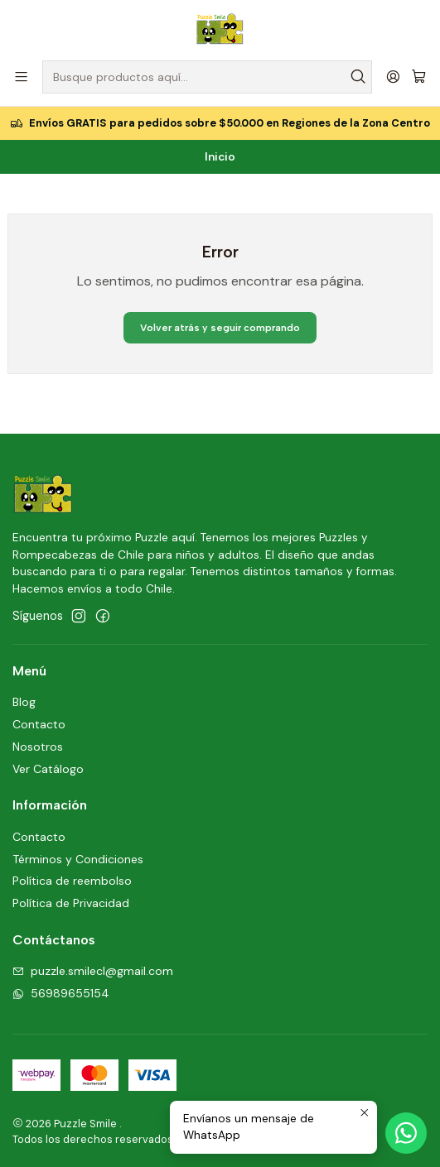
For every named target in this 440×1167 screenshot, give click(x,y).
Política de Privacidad (70, 903)
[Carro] (419, 77)
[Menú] (21, 76)
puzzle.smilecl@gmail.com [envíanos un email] (92, 970)
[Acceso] (393, 76)
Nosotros (37, 746)
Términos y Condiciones (77, 859)
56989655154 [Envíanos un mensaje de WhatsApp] (60, 993)
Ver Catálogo (48, 768)
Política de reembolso (72, 880)
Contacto (38, 724)
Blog (24, 701)
